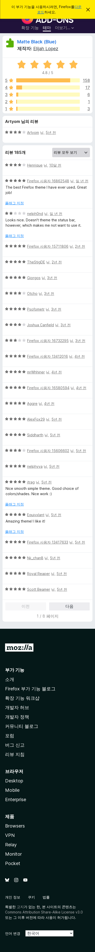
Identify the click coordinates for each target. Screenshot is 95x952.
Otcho (32, 293)
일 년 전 (82, 181)
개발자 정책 (17, 717)
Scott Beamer (38, 589)
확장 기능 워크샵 (22, 698)
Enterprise (15, 799)
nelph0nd (35, 213)
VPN (10, 835)
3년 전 (52, 278)
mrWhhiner (36, 372)
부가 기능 (14, 670)
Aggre (32, 403)
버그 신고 (15, 745)
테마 (47, 27)
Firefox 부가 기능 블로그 (30, 688)
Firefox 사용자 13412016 (47, 356)
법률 (46, 897)
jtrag (31, 482)
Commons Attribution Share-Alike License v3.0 (44, 912)
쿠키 (31, 897)
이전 (26, 606)
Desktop (14, 780)
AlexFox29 (36, 419)
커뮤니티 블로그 (21, 726)
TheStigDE (36, 262)
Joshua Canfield (40, 325)
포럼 (9, 735)
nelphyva (35, 466)
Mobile (12, 790)
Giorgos (34, 278)
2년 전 (80, 246)
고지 (20, 907)
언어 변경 (12, 933)
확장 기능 (30, 27)
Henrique (35, 165)
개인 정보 (12, 897)
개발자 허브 (17, 707)
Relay (11, 844)
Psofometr (36, 309)
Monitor (13, 854)
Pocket (12, 863)
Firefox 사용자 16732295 (48, 340)
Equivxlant (35, 515)
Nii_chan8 (35, 558)
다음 (69, 606)
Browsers (15, 826)
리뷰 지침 (15, 754)
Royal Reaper (38, 573)
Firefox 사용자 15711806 (47, 246)
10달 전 (55, 165)
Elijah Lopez (45, 48)
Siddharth (35, 435)
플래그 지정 (14, 203)
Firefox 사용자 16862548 (48, 181)
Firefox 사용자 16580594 (48, 388)
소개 (9, 679)
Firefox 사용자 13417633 (47, 542)
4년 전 (79, 356)
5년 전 (51, 132)
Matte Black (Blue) (36, 41)
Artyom (33, 132)
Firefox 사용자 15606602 (48, 450)
